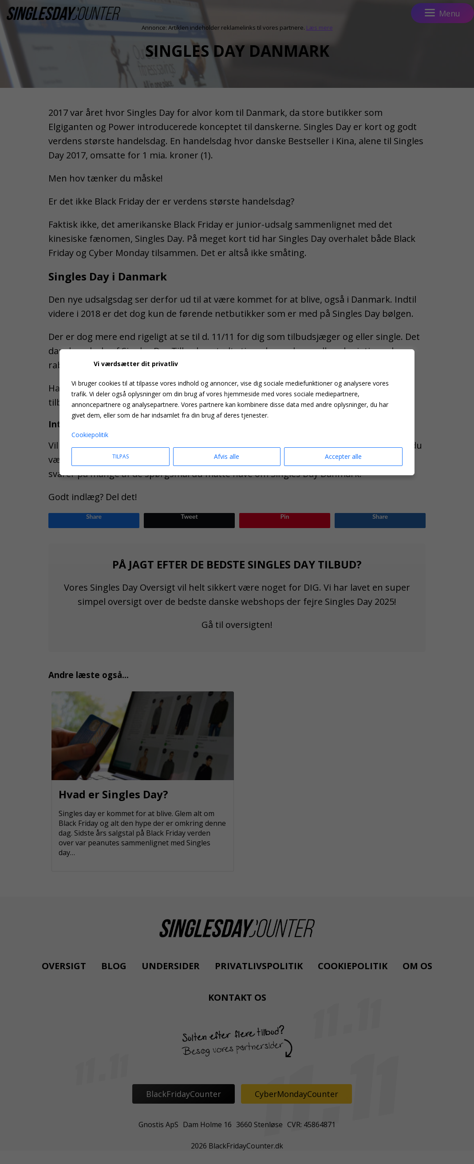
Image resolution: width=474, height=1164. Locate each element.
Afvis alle (226, 456)
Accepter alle (343, 456)
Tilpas (120, 456)
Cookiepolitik (89, 434)
